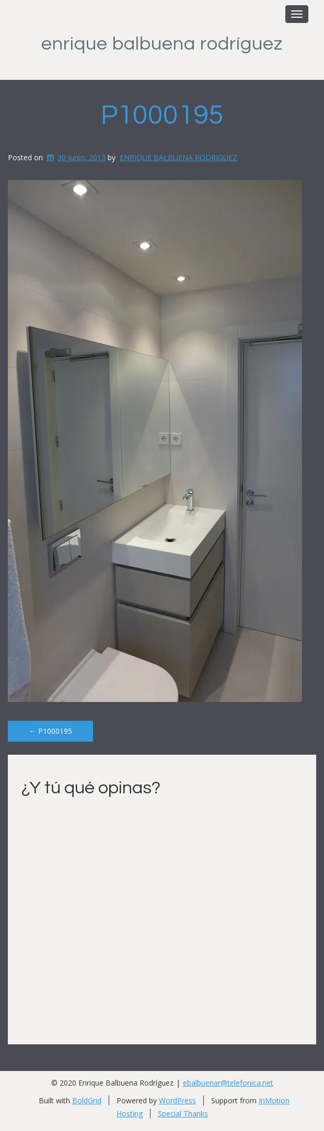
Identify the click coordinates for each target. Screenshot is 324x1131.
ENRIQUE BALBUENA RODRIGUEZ (178, 157)
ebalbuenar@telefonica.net (228, 1083)
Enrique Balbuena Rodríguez (162, 44)
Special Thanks (183, 1113)
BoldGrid (86, 1100)
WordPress (177, 1100)
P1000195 (162, 115)
